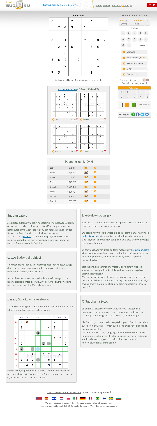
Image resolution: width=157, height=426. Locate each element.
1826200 (71, 196)
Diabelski (84, 151)
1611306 (71, 187)
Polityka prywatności (81, 403)
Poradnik (116, 5)
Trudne (56, 151)
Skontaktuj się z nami (102, 403)
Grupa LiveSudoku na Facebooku (64, 392)
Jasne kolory (144, 104)
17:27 (102, 119)
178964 (71, 172)
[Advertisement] (22, 53)
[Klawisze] (141, 45)
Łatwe (55, 119)
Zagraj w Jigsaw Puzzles (70, 5)
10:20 (74, 119)
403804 (71, 167)
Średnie (84, 119)
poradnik (26, 236)
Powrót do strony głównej (96, 392)
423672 (71, 191)
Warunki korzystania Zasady (58, 403)
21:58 (102, 151)
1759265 (71, 201)
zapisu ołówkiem (140, 249)
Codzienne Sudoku (67, 89)
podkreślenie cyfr (90, 236)
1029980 (71, 182)
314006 (71, 177)
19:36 (74, 151)
